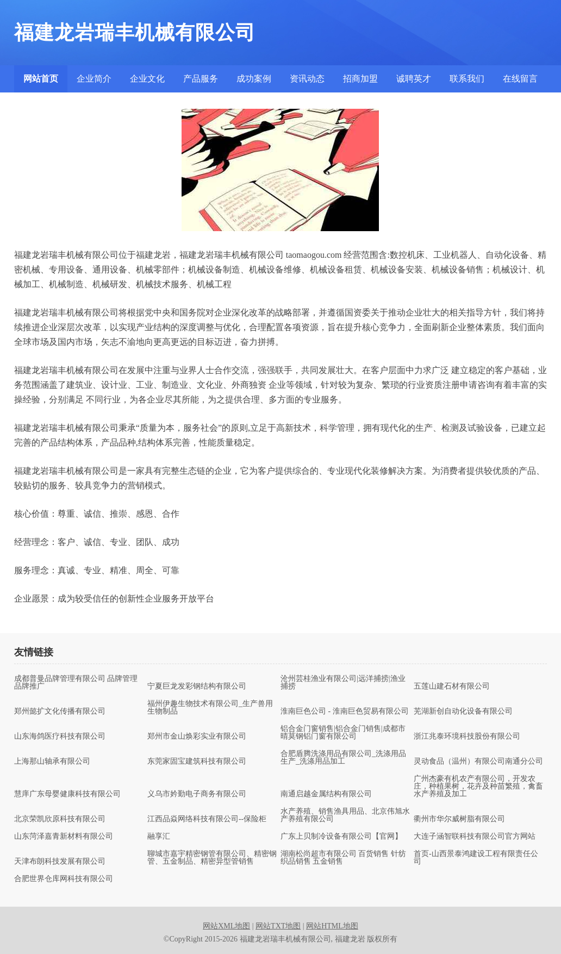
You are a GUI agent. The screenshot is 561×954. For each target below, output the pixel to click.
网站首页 (40, 78)
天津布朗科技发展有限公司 (59, 861)
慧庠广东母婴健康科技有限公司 (67, 794)
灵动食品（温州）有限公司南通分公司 (478, 761)
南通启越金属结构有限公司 (326, 794)
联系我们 (467, 78)
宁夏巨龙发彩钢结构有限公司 (196, 686)
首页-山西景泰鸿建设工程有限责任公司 (476, 857)
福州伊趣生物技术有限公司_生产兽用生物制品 (210, 707)
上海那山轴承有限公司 (52, 761)
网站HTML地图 (332, 926)
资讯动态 (307, 78)
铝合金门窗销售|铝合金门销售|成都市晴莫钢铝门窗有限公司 (343, 732)
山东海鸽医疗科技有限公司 (59, 736)
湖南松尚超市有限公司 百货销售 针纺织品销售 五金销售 (343, 857)
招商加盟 (360, 78)
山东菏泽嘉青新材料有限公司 (63, 836)
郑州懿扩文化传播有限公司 (59, 711)
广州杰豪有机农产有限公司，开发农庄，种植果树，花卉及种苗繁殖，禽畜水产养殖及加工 (478, 786)
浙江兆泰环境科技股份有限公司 (467, 736)
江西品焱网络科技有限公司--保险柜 (206, 819)
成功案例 (253, 78)
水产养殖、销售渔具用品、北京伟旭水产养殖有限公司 (345, 815)
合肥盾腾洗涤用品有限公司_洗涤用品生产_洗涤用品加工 (343, 757)
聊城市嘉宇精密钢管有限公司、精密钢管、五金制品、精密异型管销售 (212, 857)
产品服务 (200, 78)
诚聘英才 (413, 78)
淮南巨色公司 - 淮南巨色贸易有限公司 (344, 711)
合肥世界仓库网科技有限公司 (63, 879)
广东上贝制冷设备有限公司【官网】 (341, 836)
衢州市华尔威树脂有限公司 (459, 819)
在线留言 (520, 78)
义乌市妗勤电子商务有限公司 (196, 794)
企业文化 (147, 78)
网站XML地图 (226, 926)
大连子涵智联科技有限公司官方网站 (474, 836)
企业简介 (94, 78)
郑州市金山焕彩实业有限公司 (196, 736)
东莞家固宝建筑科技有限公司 (196, 761)
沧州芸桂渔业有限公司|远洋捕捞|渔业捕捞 (343, 682)
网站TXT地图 (278, 926)
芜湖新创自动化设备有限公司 (463, 711)
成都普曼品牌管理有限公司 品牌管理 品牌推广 (76, 682)
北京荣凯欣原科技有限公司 (59, 819)
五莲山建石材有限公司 (452, 686)
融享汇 (158, 836)
